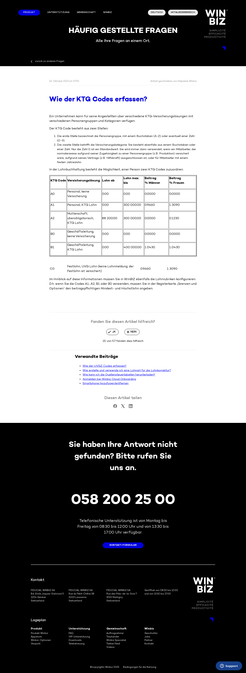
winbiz (107, 12)
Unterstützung (58, 12)
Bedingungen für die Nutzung (139, 667)
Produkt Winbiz (39, 633)
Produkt (29, 12)
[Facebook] (115, 407)
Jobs (147, 637)
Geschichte (150, 633)
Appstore (36, 637)
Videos (110, 647)
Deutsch (157, 12)
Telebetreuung (77, 644)
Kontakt (149, 644)
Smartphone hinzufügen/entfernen (106, 383)
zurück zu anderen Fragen (49, 61)
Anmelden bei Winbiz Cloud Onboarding (109, 379)
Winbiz (149, 628)
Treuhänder (112, 637)
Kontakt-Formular (123, 545)
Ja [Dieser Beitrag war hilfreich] (114, 331)
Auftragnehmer (115, 633)
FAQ (71, 633)
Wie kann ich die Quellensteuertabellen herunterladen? (119, 374)
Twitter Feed (113, 644)
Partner (148, 640)
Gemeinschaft (86, 12)
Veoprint (36, 644)
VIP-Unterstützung (79, 637)
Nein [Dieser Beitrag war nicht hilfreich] (133, 331)
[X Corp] (123, 407)
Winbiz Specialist (116, 640)
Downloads (75, 640)
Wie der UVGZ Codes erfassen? (104, 366)
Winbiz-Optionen (41, 640)
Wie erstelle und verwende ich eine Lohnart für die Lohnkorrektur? (127, 370)
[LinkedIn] (131, 407)
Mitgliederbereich (183, 12)
